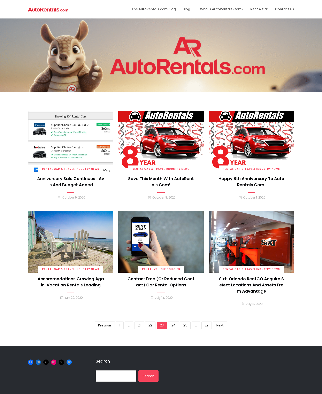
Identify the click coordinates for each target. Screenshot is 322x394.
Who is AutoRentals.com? (221, 9)
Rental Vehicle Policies (161, 269)
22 (150, 325)
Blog (186, 9)
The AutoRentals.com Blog (154, 9)
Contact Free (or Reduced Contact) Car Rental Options (161, 282)
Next (220, 325)
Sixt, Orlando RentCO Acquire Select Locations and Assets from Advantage (251, 285)
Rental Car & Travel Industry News (70, 169)
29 (206, 325)
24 (173, 325)
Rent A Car (259, 9)
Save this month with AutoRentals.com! (161, 182)
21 (139, 325)
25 (185, 325)
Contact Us (284, 9)
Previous (105, 325)
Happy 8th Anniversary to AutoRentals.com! (251, 182)
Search (103, 361)
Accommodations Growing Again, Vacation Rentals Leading (71, 282)
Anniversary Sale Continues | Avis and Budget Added (70, 182)
